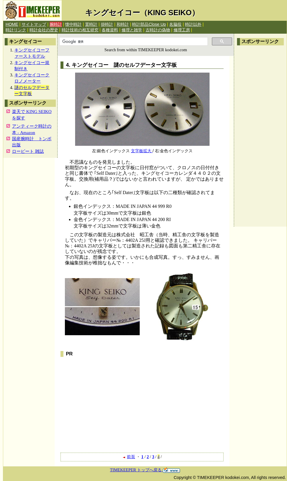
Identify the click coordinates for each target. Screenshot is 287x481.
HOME (12, 24)
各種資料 (110, 30)
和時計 (123, 24)
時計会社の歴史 (44, 30)
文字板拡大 (142, 151)
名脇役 (175, 24)
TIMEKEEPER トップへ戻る (145, 470)
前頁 (128, 456)
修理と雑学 (132, 30)
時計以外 (193, 24)
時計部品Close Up (149, 24)
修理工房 (182, 30)
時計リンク (16, 30)
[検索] (133, 41)
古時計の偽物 (158, 30)
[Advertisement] (260, 136)
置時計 (91, 24)
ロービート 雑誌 (28, 151)
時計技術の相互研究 (80, 30)
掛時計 (107, 24)
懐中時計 (73, 24)
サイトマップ (34, 24)
